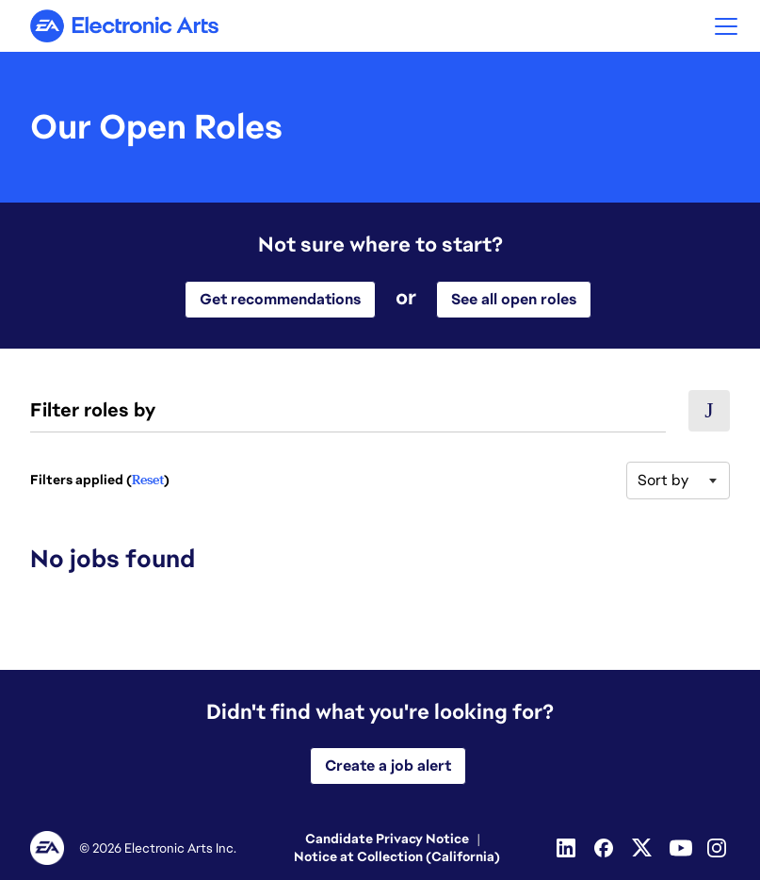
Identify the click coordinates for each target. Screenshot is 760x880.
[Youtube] (681, 848)
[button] (726, 26)
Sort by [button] (663, 480)
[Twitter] (643, 848)
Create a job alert (388, 765)
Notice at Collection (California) (397, 856)
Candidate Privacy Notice (387, 838)
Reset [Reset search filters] (148, 479)
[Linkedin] (568, 848)
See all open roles (513, 299)
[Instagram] (718, 848)
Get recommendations (280, 299)
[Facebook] (605, 848)
